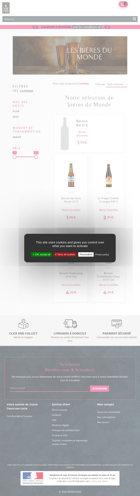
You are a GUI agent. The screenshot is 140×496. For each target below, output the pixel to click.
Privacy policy (102, 254)
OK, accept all (41, 254)
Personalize (86, 254)
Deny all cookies (65, 254)
